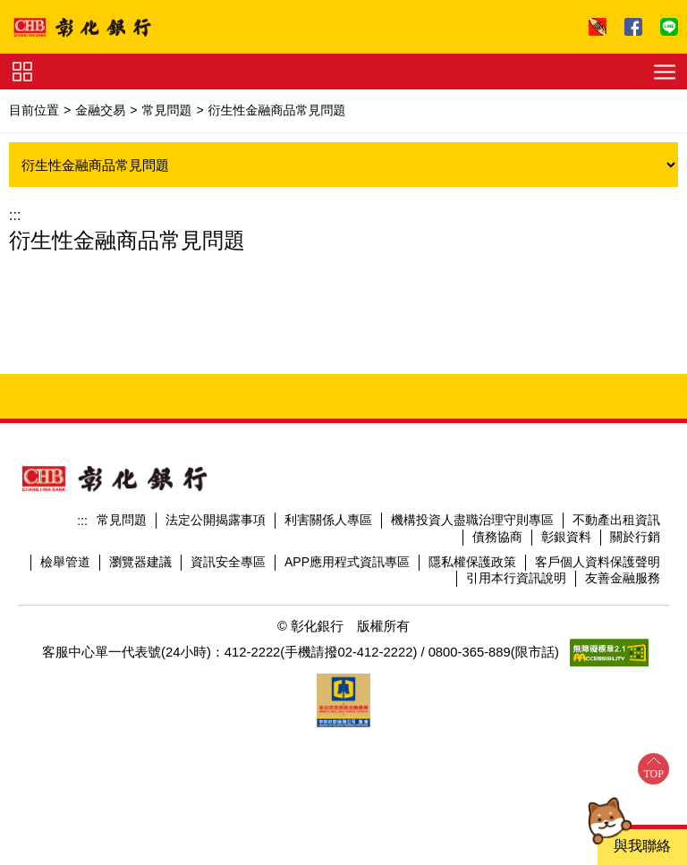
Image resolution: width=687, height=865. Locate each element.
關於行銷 (635, 537)
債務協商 (497, 537)
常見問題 (166, 110)
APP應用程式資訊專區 (347, 562)
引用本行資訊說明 (516, 578)
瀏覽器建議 (140, 562)
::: (15, 215)
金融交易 (100, 110)
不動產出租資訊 (616, 520)
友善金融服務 (622, 578)
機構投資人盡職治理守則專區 (472, 520)
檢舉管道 (65, 562)
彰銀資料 (566, 537)
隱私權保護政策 (472, 562)
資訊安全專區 (228, 562)
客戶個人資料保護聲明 (597, 562)
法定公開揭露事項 (215, 520)
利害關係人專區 (328, 520)
